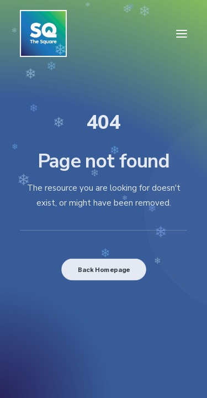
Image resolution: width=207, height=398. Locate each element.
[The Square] (43, 33)
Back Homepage (103, 269)
